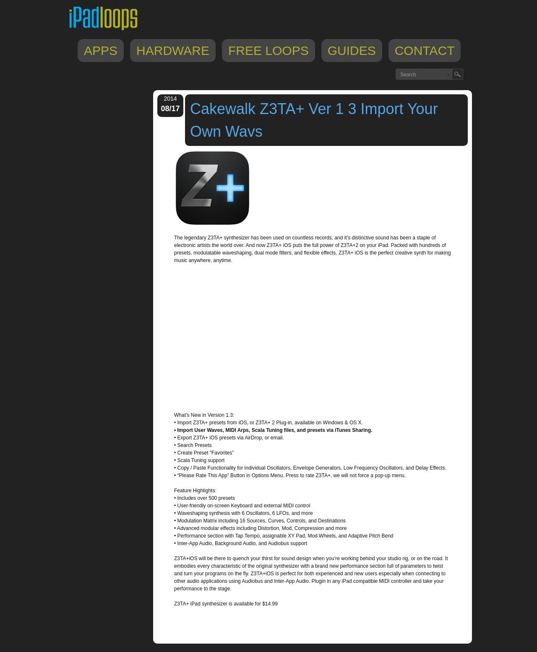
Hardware (172, 50)
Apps (100, 50)
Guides (352, 50)
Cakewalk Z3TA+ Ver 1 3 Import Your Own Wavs (314, 120)
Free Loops (268, 50)
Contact (425, 50)
